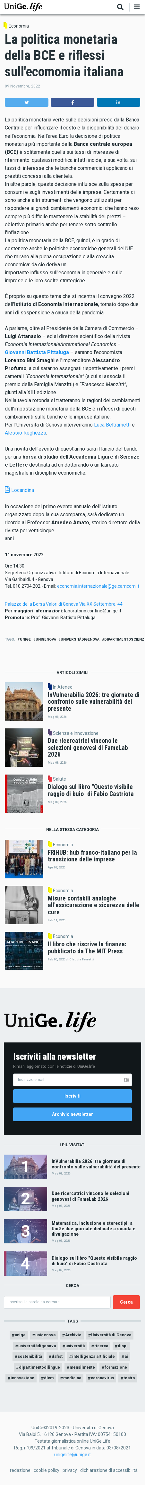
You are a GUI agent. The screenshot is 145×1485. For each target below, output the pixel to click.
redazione (20, 1470)
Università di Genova (111, 1334)
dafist (57, 1356)
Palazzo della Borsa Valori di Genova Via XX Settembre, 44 (64, 604)
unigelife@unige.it (72, 1454)
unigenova (46, 639)
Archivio (73, 1334)
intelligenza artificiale (93, 1356)
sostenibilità (30, 1356)
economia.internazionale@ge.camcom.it (98, 586)
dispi (123, 1345)
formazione (116, 1367)
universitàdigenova (80, 639)
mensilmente (82, 1367)
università (75, 1345)
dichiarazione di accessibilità (109, 1470)
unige (25, 639)
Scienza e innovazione (75, 733)
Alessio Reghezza (25, 433)
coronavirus (102, 1377)
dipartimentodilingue (39, 1367)
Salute (59, 779)
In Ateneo (62, 687)
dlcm (49, 1377)
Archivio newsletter (72, 1114)
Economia (19, 26)
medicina (72, 1377)
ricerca (101, 1345)
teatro (129, 1377)
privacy (70, 1470)
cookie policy (46, 1470)
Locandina (22, 490)
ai (126, 1356)
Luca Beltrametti (112, 425)
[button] (26, 102)
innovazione (22, 1377)
